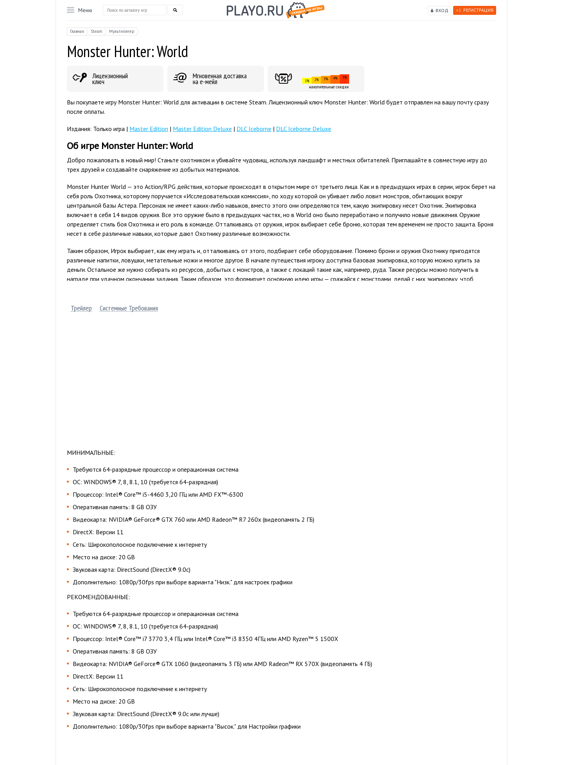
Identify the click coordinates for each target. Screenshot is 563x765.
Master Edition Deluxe (202, 129)
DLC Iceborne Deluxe (303, 129)
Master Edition (148, 129)
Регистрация (474, 10)
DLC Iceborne (254, 129)
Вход (442, 10)
